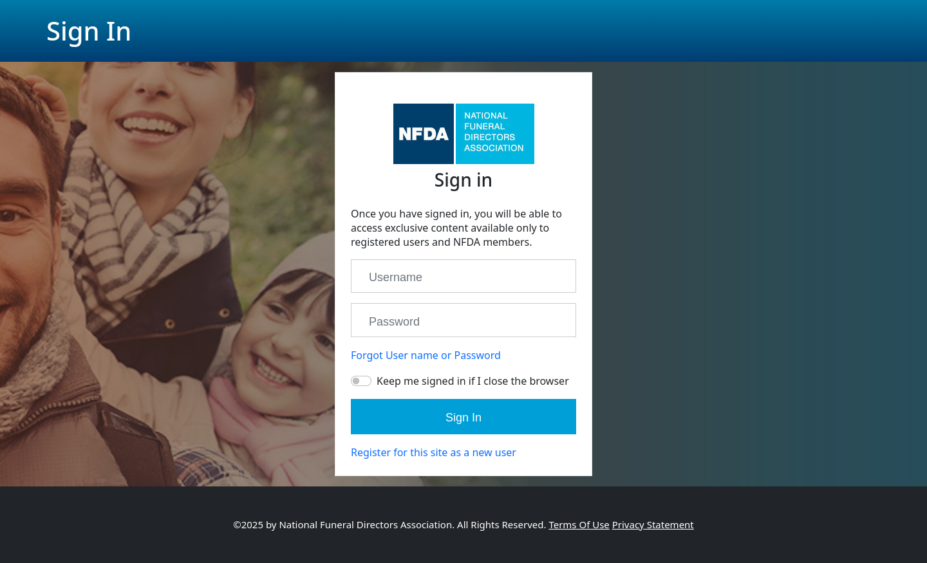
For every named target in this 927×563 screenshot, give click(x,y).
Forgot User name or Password (426, 355)
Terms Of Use (578, 524)
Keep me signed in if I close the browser (473, 381)
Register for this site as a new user (433, 452)
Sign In (463, 417)
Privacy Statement (653, 524)
